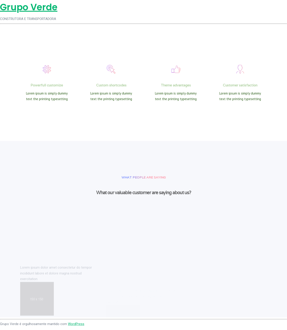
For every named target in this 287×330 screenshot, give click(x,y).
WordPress (76, 324)
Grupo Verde (28, 7)
